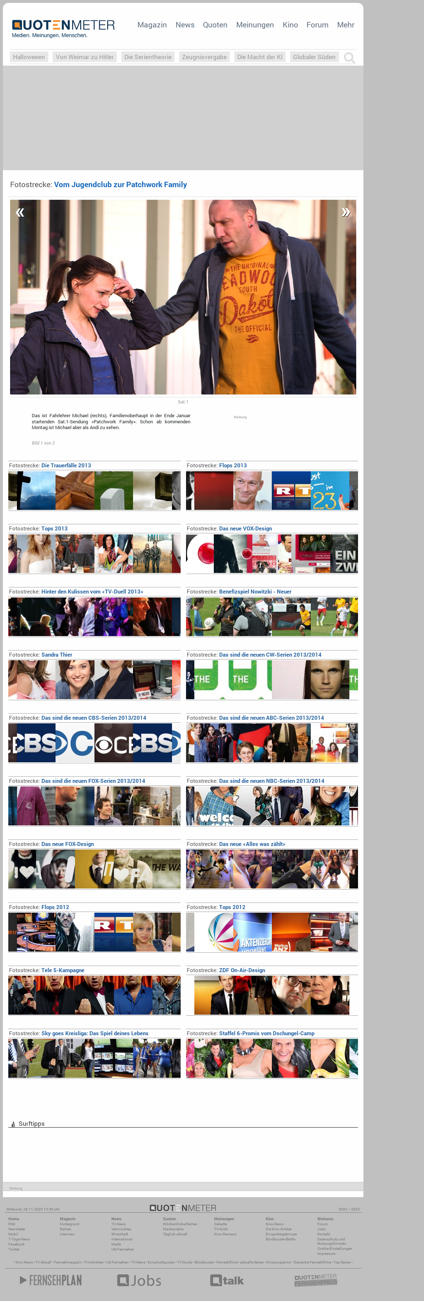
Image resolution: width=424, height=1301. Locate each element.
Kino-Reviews (225, 1234)
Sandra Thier (40, 654)
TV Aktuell (43, 1262)
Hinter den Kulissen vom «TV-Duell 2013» (76, 591)
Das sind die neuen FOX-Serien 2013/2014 (77, 780)
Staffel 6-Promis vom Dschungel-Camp (250, 1033)
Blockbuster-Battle (280, 1239)
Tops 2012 (216, 907)
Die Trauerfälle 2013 (50, 465)
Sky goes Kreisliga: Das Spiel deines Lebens (79, 1033)
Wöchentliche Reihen (180, 1224)
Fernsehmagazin (68, 1262)
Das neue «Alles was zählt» (236, 844)
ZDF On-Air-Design (226, 970)
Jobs (321, 1229)
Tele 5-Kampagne (46, 970)
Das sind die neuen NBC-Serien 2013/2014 (255, 780)
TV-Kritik (221, 1229)
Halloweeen (29, 57)
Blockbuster (204, 1262)
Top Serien (342, 1262)
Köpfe (116, 1244)
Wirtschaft (119, 1234)
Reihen (65, 1229)
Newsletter (16, 1229)
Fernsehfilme (227, 1262)
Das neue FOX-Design (51, 844)
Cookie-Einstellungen (334, 1248)
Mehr (345, 24)
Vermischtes (121, 1229)
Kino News (24, 1262)
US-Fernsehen (122, 1249)
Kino (290, 24)
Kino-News (274, 1224)
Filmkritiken (94, 1262)
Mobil (13, 1234)
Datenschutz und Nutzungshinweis (331, 1241)
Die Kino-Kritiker (279, 1229)
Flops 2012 (39, 907)
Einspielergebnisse (281, 1234)
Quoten (215, 24)
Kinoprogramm (278, 1262)
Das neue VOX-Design (229, 528)
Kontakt (323, 1234)
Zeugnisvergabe (204, 57)
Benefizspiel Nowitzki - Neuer (239, 591)
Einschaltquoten (161, 1262)
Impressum (326, 1253)
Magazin (152, 24)
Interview (67, 1234)
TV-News (118, 1224)
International (122, 1239)
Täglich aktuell (175, 1234)
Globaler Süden (314, 57)
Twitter (13, 1249)
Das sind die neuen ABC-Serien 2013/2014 (255, 717)
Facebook (16, 1244)
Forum (317, 24)
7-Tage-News (19, 1239)
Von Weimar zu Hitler (85, 57)
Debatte (220, 1224)
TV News (138, 1262)
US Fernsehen (117, 1262)
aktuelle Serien (252, 1262)
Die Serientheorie (148, 57)
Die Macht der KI (260, 57)
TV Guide (184, 1262)
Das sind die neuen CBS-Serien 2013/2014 (77, 717)
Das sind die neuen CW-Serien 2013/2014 (254, 654)
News (185, 24)
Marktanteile (173, 1229)
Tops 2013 (38, 528)
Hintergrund (69, 1224)
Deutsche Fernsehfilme (312, 1262)
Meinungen (255, 24)
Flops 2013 (217, 465)
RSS (11, 1224)
